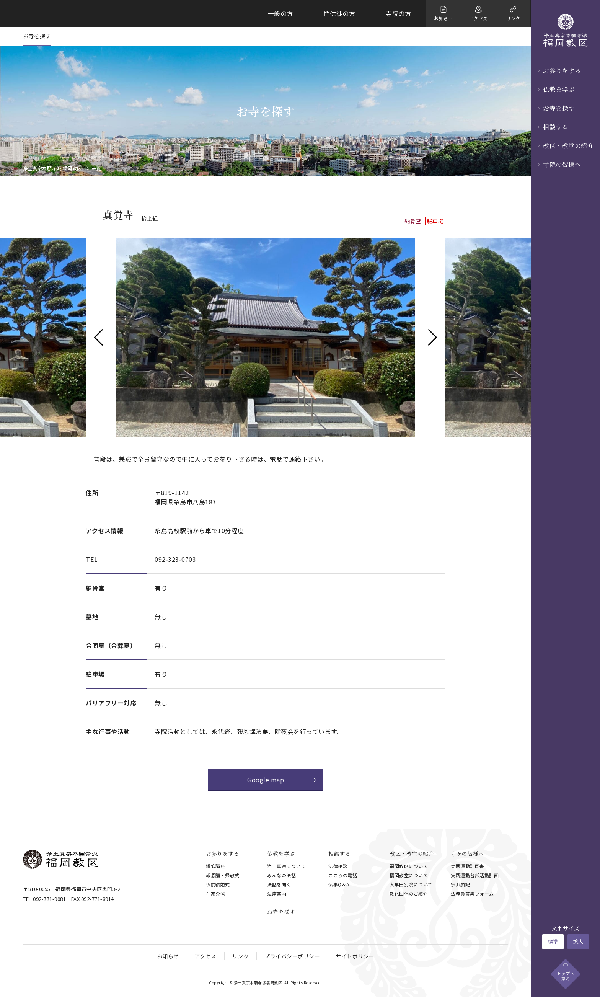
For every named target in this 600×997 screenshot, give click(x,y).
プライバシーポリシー (292, 956)
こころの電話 (342, 875)
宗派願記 (460, 884)
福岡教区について (409, 866)
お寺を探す (559, 108)
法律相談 (337, 866)
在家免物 (215, 893)
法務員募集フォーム (472, 893)
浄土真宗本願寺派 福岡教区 (52, 168)
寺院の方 (398, 13)
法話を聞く (279, 884)
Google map (265, 779)
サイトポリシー (355, 956)
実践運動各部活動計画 (475, 875)
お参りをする (562, 70)
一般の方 (280, 13)
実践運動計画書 (467, 866)
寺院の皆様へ (562, 164)
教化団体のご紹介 (409, 893)
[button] (98, 337)
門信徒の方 (339, 13)
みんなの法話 (281, 875)
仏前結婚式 (218, 884)
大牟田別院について (411, 884)
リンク (240, 956)
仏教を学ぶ (559, 89)
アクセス (206, 956)
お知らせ (168, 956)
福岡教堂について (409, 875)
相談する (555, 126)
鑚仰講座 (215, 866)
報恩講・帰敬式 (223, 875)
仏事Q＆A (338, 884)
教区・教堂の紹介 (568, 145)
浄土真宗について (286, 866)
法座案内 (276, 893)
